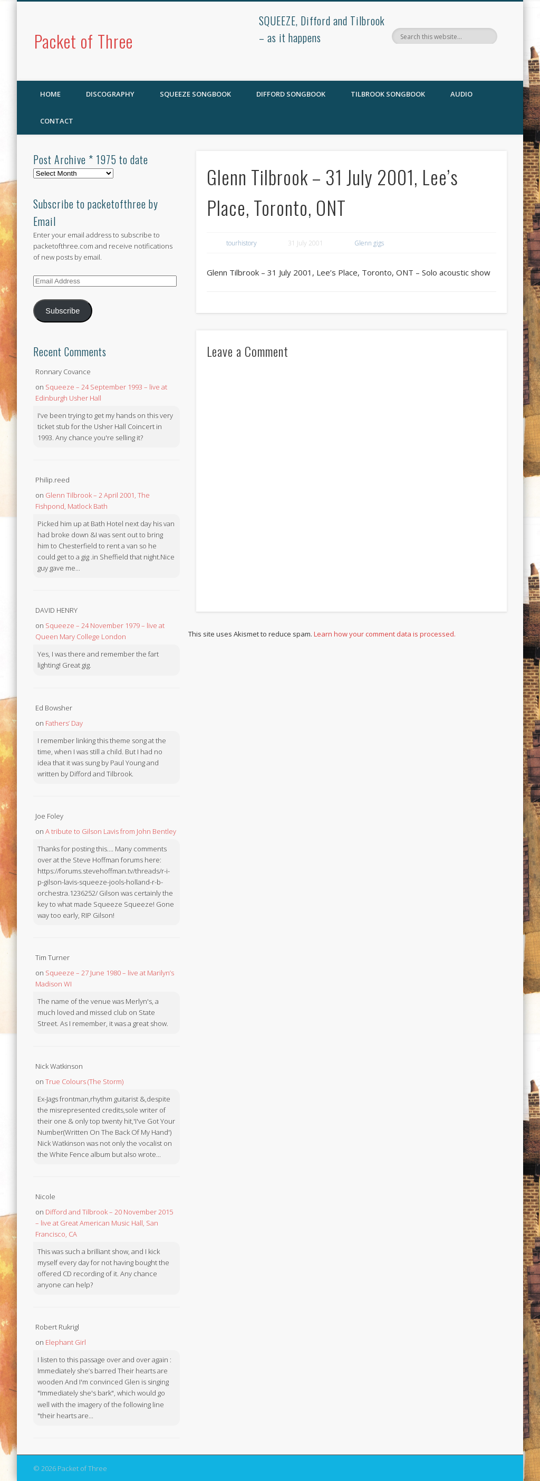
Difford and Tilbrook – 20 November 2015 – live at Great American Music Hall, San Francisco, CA (104, 1223)
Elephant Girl (65, 1342)
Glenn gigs (369, 243)
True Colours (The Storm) (84, 1081)
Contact (56, 121)
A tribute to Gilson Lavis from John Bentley (110, 831)
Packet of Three (83, 41)
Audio (461, 94)
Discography (110, 94)
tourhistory (241, 243)
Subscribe (62, 311)
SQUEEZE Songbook (195, 94)
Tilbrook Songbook (388, 94)
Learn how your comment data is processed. (385, 634)
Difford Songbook (290, 94)
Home (50, 94)
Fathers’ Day (64, 723)
